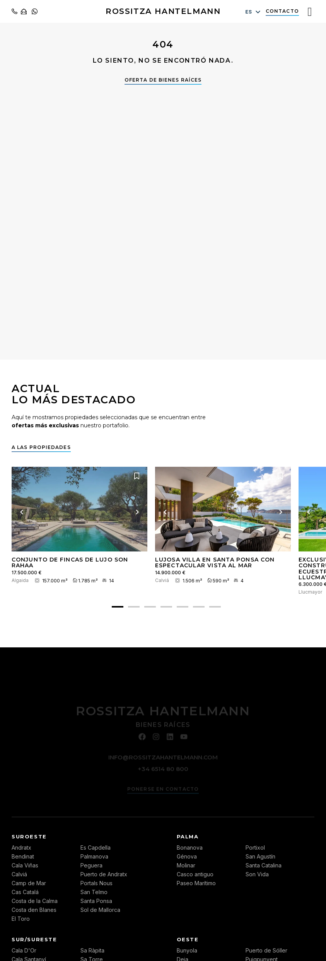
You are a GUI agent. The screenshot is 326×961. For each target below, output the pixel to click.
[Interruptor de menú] (309, 11)
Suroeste (29, 836)
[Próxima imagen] (137, 512)
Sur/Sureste (34, 939)
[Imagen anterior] (22, 512)
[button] (117, 607)
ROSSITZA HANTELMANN (163, 11)
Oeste (188, 939)
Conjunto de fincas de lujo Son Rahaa (70, 562)
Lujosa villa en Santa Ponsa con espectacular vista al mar (215, 562)
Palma (188, 836)
